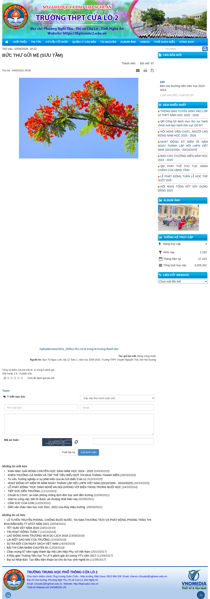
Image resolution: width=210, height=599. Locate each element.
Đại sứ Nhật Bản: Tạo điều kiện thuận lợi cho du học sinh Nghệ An (48, 559)
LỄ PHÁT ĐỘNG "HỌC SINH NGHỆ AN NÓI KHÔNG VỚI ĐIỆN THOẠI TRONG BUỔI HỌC (64, 487)
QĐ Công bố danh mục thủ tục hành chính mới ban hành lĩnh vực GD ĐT (183, 123)
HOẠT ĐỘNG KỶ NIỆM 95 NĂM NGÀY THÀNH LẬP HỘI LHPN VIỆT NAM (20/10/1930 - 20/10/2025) (70, 483)
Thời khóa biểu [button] (164, 41)
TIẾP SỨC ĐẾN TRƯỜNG (24, 491)
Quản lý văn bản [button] (84, 41)
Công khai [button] (186, 41)
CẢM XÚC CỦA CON (21, 503)
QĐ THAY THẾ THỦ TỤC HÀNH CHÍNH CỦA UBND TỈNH (183, 168)
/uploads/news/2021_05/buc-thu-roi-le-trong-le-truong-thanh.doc (79, 349)
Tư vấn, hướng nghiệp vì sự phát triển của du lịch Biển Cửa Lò (47, 479)
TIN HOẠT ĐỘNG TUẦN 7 (23, 531)
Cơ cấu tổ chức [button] (57, 41)
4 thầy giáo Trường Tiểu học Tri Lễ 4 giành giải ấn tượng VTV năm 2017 (51, 555)
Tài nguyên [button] (108, 41)
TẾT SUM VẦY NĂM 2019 (23, 527)
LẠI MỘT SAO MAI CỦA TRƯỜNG (28, 539)
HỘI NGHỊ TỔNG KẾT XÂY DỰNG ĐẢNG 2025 (183, 188)
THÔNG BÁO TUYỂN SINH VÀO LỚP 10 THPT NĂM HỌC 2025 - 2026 (183, 113)
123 (162, 91)
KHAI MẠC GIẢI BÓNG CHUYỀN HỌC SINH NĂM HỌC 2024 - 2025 (50, 471)
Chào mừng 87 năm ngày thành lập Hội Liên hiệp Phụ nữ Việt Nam (48, 551)
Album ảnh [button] (128, 41)
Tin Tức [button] (36, 41)
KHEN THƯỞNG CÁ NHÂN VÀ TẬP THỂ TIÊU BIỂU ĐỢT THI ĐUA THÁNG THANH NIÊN (63, 475)
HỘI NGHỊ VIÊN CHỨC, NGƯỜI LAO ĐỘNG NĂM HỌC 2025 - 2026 (183, 133)
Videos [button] (145, 41)
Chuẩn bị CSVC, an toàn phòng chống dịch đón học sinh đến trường (50, 495)
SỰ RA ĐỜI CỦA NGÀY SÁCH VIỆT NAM (32, 543)
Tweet (6, 390)
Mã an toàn (11, 440)
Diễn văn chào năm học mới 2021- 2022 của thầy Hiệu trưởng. (47, 507)
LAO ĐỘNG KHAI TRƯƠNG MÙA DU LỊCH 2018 (37, 535)
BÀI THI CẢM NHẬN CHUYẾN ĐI (27, 547)
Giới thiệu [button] (20, 41)
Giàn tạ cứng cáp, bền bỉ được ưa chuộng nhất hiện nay (43, 499)
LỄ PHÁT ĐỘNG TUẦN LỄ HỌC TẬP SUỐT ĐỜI (183, 178)
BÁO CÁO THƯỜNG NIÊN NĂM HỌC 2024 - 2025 (183, 157)
